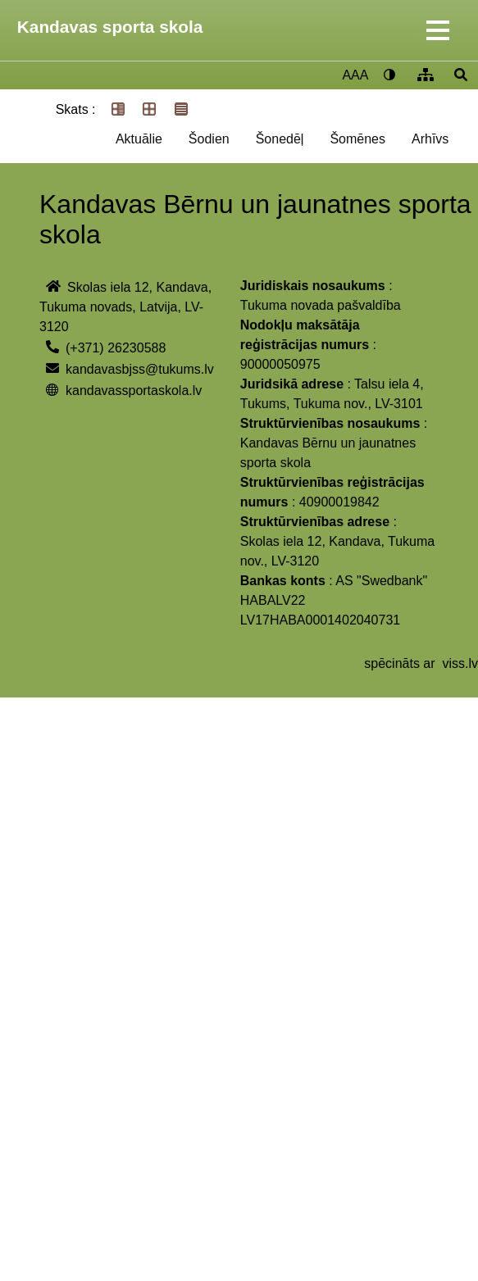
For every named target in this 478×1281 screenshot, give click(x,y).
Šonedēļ (280, 139)
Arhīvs (430, 139)
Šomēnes (357, 139)
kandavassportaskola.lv (134, 390)
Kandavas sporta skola (110, 26)
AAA (355, 75)
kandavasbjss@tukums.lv (140, 369)
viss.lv (460, 663)
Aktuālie (139, 139)
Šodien (209, 139)
